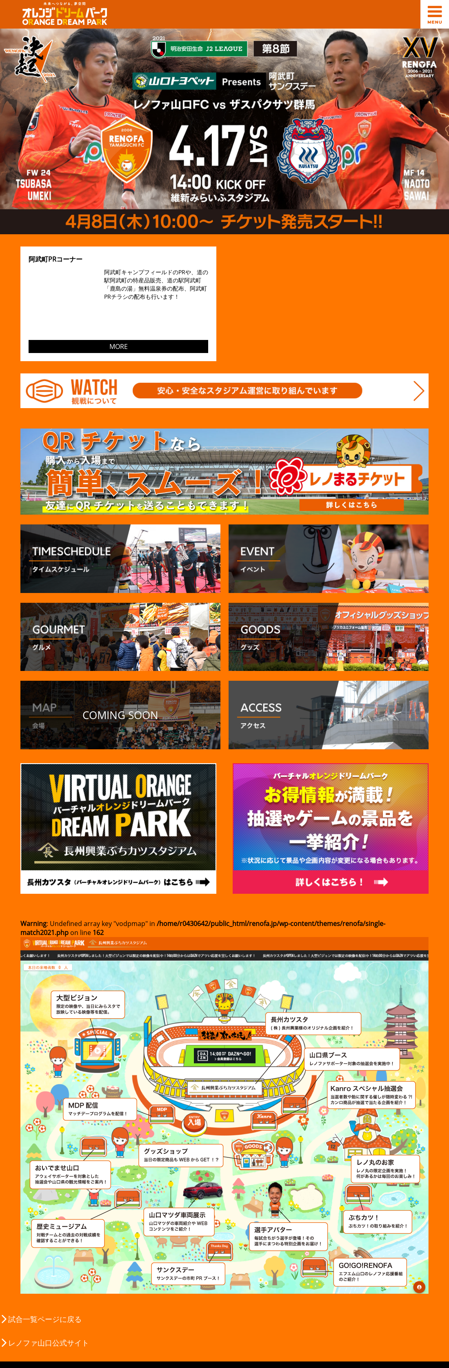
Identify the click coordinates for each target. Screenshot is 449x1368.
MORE (118, 346)
